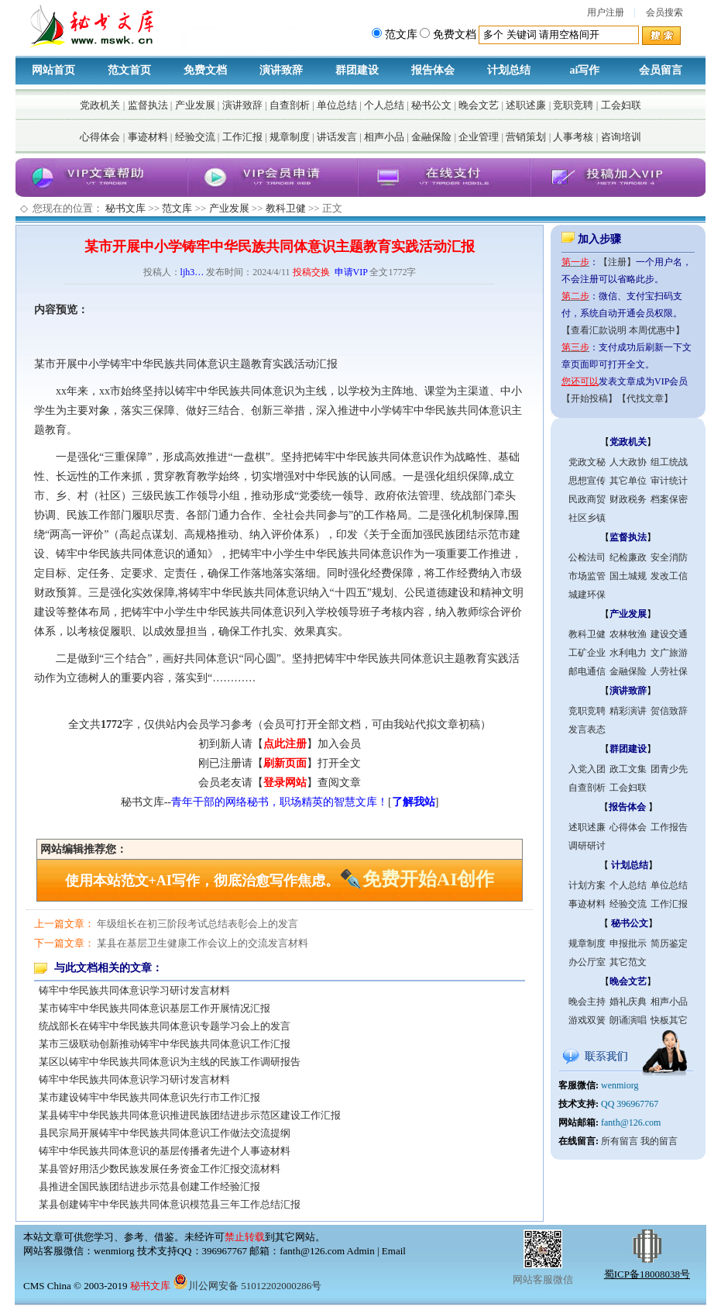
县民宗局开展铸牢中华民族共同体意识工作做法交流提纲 (164, 1133)
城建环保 (587, 594)
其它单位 (628, 480)
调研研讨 (587, 845)
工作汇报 (242, 137)
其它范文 (628, 962)
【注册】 (617, 262)
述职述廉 (526, 105)
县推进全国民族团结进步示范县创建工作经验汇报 (149, 1186)
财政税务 (628, 499)
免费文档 (205, 70)
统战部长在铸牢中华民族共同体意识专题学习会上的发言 (164, 1026)
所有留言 (619, 1141)
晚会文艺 (478, 105)
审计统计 (669, 480)
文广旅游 (669, 652)
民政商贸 (587, 499)
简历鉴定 (669, 943)
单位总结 (337, 105)
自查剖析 (290, 105)
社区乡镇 (587, 517)
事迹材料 (148, 137)
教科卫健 (286, 208)
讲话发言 (337, 137)
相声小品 (384, 137)
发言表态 (587, 729)
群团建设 (357, 70)
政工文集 (628, 769)
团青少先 (669, 769)
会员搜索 (664, 12)
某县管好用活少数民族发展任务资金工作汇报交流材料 (159, 1168)
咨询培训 (621, 137)
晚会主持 (587, 1001)
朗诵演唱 (628, 1020)
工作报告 (669, 827)
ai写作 (585, 70)
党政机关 (100, 105)
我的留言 (659, 1141)
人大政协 (628, 462)
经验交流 (195, 137)
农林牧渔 (628, 634)
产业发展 (195, 105)
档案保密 (669, 499)
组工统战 (669, 462)
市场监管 (587, 576)
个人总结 (384, 105)
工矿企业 (587, 652)
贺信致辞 (669, 710)
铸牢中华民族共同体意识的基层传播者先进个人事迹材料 (164, 1151)
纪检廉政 (628, 557)
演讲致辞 (281, 70)
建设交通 (669, 634)
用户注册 (605, 12)
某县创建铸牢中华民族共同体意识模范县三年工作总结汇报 (169, 1204)
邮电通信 (587, 671)
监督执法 (148, 105)
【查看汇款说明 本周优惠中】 (623, 330)
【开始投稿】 (589, 398)
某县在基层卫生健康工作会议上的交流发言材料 (202, 943)
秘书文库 (125, 208)
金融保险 (431, 137)
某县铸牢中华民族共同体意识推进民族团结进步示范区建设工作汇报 (190, 1115)
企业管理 (478, 137)
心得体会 (100, 137)
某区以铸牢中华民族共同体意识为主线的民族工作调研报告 (169, 1061)
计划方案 (587, 885)
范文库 (177, 208)
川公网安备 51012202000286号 (247, 1285)
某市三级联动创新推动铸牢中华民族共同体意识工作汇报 (164, 1044)
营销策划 (526, 137)
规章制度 (290, 137)
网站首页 (53, 70)
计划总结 (508, 70)
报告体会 (433, 70)
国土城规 (628, 576)
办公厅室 (587, 962)
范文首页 (129, 70)
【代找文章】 (645, 398)
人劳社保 (669, 671)
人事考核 (573, 137)
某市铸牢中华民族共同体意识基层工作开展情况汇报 (154, 1008)
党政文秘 (587, 462)
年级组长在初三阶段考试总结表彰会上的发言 (197, 923)
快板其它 (669, 1020)
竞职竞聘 (573, 105)
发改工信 (669, 576)
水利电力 (628, 652)
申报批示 (628, 943)
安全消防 (669, 557)
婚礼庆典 (628, 1001)
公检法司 (587, 557)
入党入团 (587, 769)
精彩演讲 (628, 710)
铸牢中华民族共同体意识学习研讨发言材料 (134, 990)
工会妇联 (621, 105)
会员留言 (660, 70)
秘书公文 (431, 105)
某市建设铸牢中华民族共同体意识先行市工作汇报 (149, 1097)
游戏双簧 (587, 1020)
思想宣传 (587, 480)
